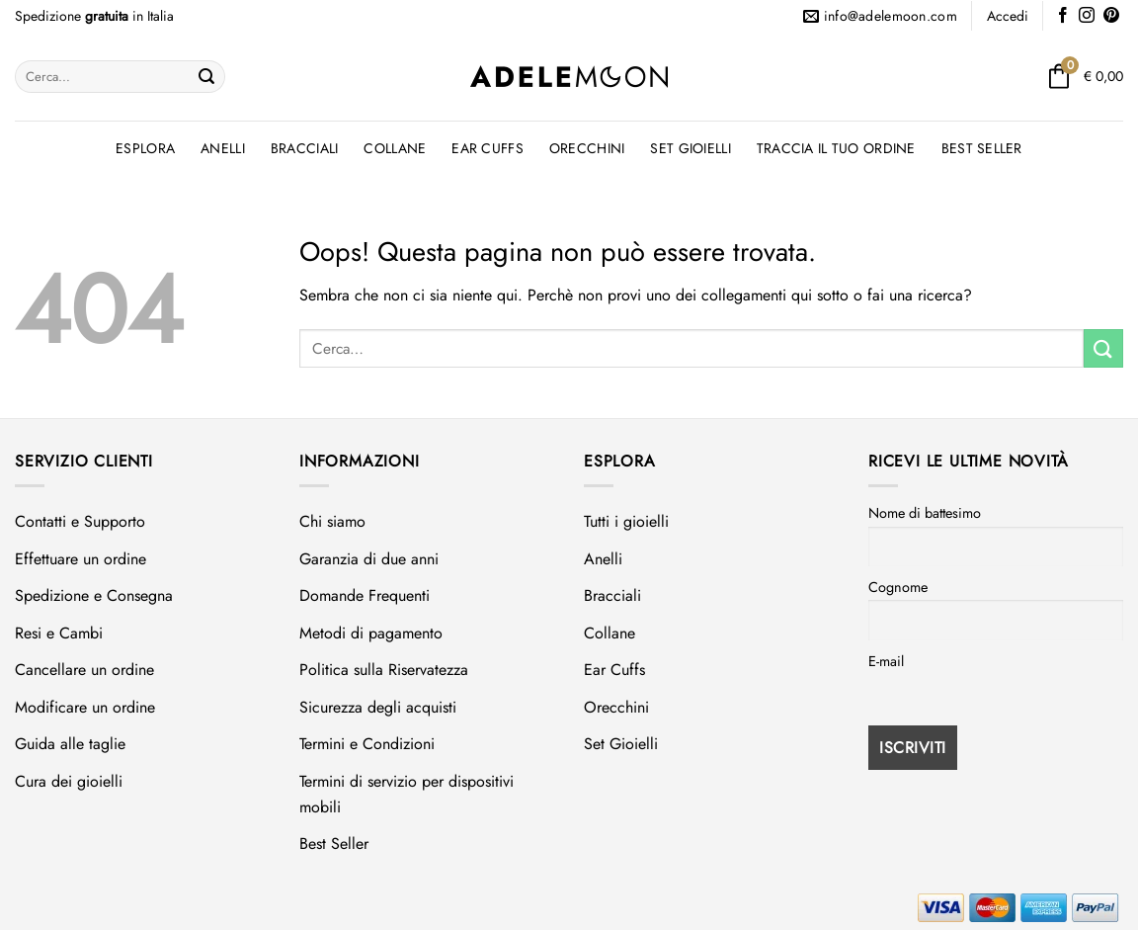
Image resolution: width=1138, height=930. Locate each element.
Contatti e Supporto (80, 521)
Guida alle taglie (70, 743)
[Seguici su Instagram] (1087, 17)
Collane (395, 148)
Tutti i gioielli (626, 521)
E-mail (886, 661)
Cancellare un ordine (84, 669)
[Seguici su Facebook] (1063, 17)
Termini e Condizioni (367, 743)
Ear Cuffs (487, 148)
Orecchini (587, 148)
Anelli (223, 148)
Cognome (898, 587)
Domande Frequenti (364, 595)
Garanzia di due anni (369, 559)
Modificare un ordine (85, 707)
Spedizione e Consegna (94, 595)
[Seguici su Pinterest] (1111, 17)
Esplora (145, 148)
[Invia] (206, 77)
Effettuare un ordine (80, 559)
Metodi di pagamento (371, 633)
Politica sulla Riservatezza (383, 669)
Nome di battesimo (924, 513)
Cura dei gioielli (68, 781)
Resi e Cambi (59, 633)
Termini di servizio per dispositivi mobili (406, 794)
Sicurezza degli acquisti (377, 707)
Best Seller (981, 148)
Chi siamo (332, 521)
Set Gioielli (690, 148)
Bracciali (305, 148)
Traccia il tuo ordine (836, 148)
